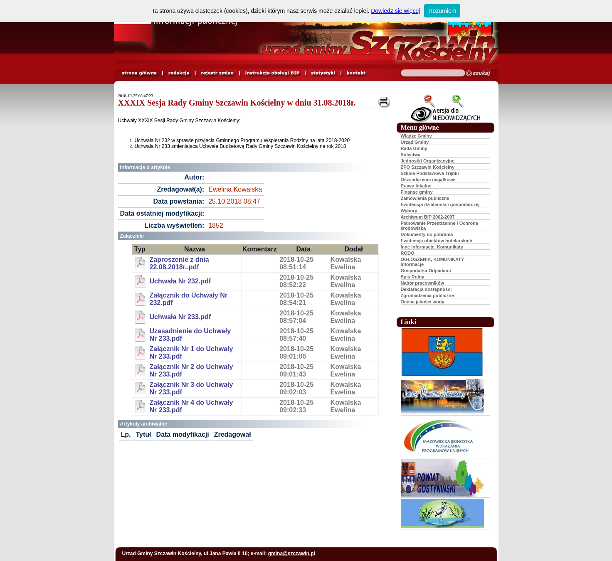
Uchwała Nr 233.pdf (180, 316)
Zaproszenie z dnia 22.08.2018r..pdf (179, 263)
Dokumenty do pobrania (427, 234)
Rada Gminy (414, 148)
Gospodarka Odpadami (426, 270)
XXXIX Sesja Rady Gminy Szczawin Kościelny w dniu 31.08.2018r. (237, 102)
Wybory (409, 210)
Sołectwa (411, 154)
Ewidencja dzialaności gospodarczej (440, 204)
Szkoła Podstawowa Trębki (430, 173)
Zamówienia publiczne (425, 198)
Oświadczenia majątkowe (428, 179)
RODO (408, 253)
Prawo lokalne (416, 185)
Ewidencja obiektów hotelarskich (436, 240)
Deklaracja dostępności (426, 289)
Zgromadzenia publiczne (427, 295)
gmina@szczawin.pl (291, 553)
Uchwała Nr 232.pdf (180, 281)
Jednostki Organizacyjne (428, 160)
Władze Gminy (416, 135)
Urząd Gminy (415, 142)
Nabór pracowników (422, 282)
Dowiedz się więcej (395, 10)
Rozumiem (442, 10)
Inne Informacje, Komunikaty (432, 246)
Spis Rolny (412, 276)
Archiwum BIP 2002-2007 (428, 216)
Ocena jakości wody (422, 301)
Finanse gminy (417, 191)
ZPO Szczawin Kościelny (428, 167)
